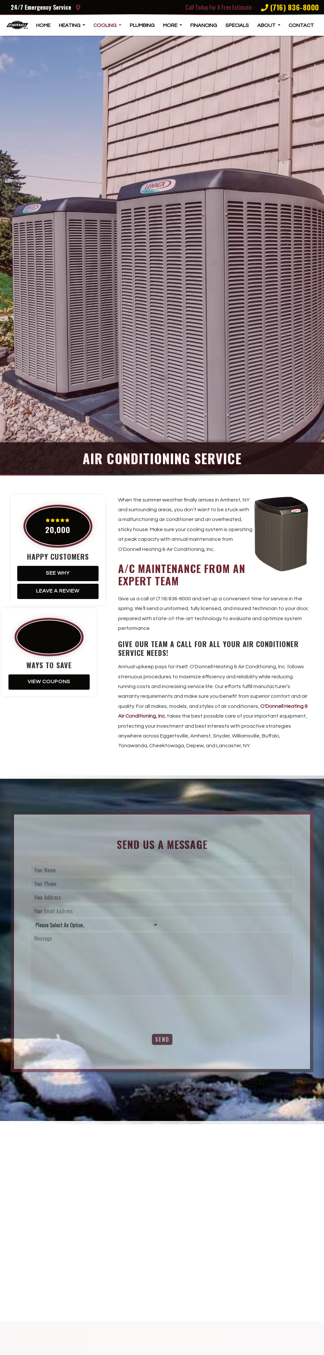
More (170, 25)
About (267, 25)
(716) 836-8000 (290, 7)
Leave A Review (57, 590)
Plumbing (142, 25)
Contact (301, 25)
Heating (70, 25)
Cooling (105, 25)
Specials (237, 25)
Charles (245, 1285)
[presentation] (79, 1010)
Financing (203, 25)
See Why (58, 573)
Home (43, 25)
